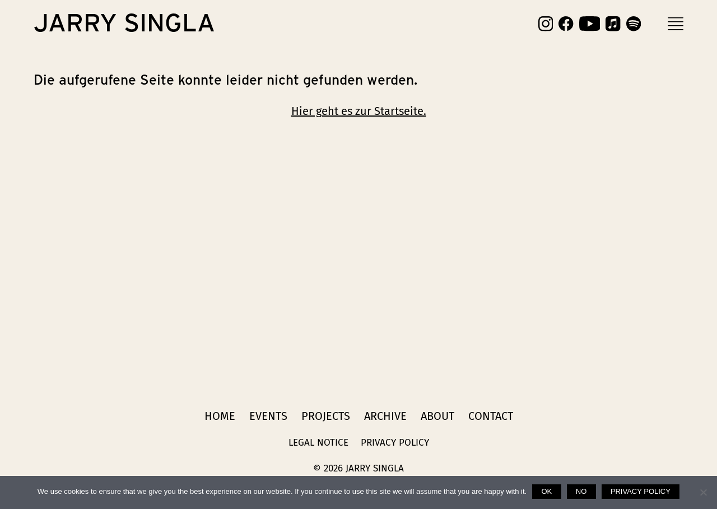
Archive (385, 416)
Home (219, 416)
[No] (703, 492)
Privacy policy (641, 491)
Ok (546, 491)
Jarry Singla (124, 23)
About (437, 416)
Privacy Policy (395, 442)
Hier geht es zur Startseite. (358, 111)
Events (268, 416)
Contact (490, 416)
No (581, 491)
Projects (325, 416)
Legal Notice (318, 442)
